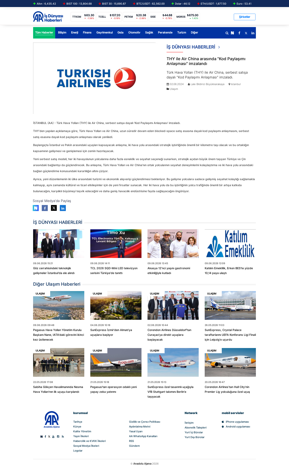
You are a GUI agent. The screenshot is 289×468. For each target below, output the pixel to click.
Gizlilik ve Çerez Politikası (144, 421)
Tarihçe (77, 421)
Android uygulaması (236, 426)
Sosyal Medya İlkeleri (86, 445)
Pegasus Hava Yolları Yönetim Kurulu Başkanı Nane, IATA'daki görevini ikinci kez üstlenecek (58, 334)
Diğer (194, 32)
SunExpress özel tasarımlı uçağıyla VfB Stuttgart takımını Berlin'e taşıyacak (170, 391)
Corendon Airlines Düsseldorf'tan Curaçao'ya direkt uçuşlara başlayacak (169, 334)
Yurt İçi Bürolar (194, 432)
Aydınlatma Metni (139, 426)
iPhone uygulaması (235, 421)
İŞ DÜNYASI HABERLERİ (193, 48)
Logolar (77, 450)
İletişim (189, 422)
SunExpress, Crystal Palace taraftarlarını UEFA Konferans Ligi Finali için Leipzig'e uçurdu (230, 334)
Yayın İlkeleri (81, 436)
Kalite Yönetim (82, 431)
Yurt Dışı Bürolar (195, 437)
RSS (131, 441)
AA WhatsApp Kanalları (143, 436)
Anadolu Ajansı (142, 463)
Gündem (134, 445)
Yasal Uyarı (135, 431)
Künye (77, 426)
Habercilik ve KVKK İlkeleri (89, 441)
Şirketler (244, 16)
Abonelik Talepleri (196, 427)
